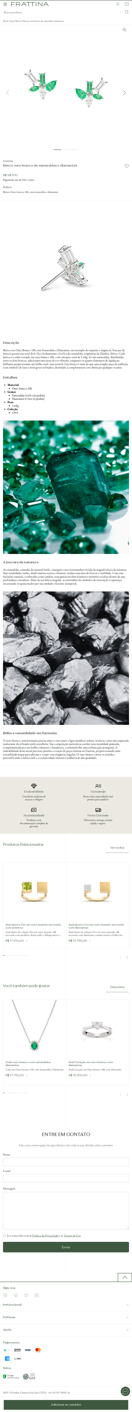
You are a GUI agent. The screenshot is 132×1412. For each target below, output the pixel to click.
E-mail (6, 1171)
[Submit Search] (126, 12)
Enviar (66, 1247)
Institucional (66, 1304)
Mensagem (9, 1188)
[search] (66, 12)
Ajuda (66, 1330)
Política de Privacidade (45, 1236)
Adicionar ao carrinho (66, 1404)
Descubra (117, 987)
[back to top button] (125, 1277)
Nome (6, 1154)
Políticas (66, 1317)
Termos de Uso (72, 1236)
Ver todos (117, 847)
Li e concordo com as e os (44, 1235)
